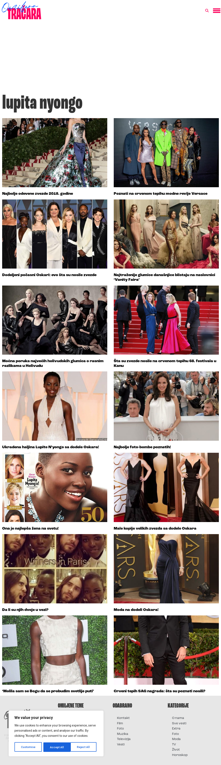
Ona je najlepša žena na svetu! (30, 529)
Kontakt (123, 718)
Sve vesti (179, 723)
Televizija (124, 739)
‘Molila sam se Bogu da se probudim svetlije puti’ (48, 691)
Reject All (56, 747)
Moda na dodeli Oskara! (136, 610)
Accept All (84, 747)
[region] (56, 733)
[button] (207, 11)
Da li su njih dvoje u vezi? (25, 610)
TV (174, 744)
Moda (176, 739)
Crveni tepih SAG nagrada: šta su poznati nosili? (159, 691)
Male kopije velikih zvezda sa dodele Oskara (155, 529)
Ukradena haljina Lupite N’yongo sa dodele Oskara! (50, 447)
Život (176, 749)
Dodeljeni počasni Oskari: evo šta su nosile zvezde (49, 275)
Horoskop (180, 755)
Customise (28, 747)
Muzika (122, 734)
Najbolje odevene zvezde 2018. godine (37, 194)
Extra (176, 728)
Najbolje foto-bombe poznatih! (142, 447)
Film (120, 723)
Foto (120, 728)
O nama (178, 718)
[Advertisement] (110, 59)
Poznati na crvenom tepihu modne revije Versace (160, 194)
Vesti (121, 744)
